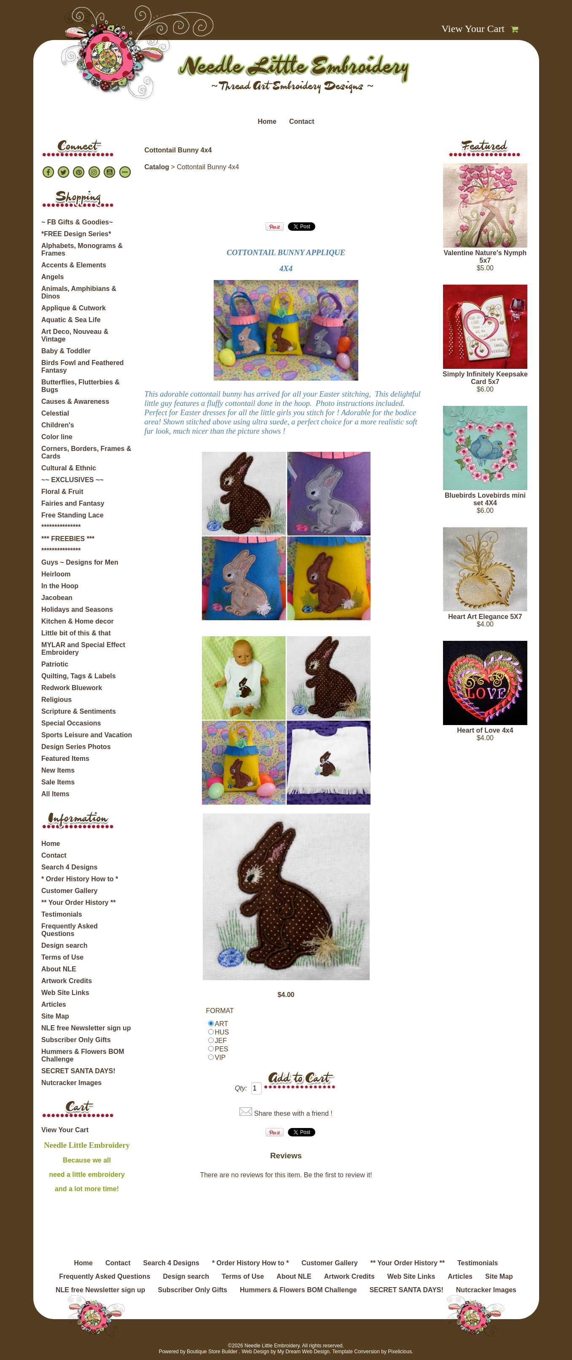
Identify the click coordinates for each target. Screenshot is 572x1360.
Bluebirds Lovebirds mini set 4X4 (485, 499)
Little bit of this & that (75, 633)
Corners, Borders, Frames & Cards (86, 452)
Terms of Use (62, 957)
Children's (57, 425)
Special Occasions (71, 723)
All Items (55, 793)
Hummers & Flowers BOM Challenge (82, 1055)
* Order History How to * (79, 879)
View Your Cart (473, 28)
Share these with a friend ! (293, 1113)
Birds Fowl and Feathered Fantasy (82, 366)
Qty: (241, 1088)
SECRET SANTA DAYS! (78, 1071)
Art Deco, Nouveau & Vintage (74, 335)
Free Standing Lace (72, 515)
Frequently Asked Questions (69, 930)
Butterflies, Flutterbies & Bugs (80, 386)
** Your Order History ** (78, 902)
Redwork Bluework (71, 687)
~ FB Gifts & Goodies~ (77, 222)
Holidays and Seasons (77, 609)
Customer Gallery (69, 890)
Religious (56, 699)
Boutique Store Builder (212, 1352)
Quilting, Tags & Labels (78, 676)
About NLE (58, 969)
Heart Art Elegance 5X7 (485, 616)
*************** (61, 527)
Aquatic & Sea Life (70, 319)
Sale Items (58, 782)
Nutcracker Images (71, 1082)
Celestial (55, 413)
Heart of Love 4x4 (485, 730)
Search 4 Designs (69, 867)
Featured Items (65, 758)
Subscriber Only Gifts (75, 1039)
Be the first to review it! (338, 1175)
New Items (58, 770)
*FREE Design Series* (76, 233)
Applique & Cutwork (73, 308)
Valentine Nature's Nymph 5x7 (485, 256)
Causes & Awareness (75, 401)
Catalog (157, 167)
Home (267, 121)
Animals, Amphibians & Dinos (78, 292)
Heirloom (55, 574)
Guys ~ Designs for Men (79, 562)
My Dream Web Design (303, 1352)
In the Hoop (59, 585)
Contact (301, 121)
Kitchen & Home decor (77, 621)
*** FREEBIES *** (67, 538)
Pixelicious (400, 1352)
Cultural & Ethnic (68, 468)
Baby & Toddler (66, 351)
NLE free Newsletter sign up (86, 1028)
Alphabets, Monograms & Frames (82, 249)
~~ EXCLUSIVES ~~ (72, 479)
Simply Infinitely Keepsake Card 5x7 (485, 378)
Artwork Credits (66, 980)
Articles (53, 1004)
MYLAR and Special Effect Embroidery (83, 648)
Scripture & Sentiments (78, 711)
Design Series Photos (76, 746)
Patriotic (54, 664)
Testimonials (61, 914)
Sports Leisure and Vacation (86, 735)
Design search (64, 945)
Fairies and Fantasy (72, 503)
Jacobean (57, 597)
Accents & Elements (73, 265)
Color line (57, 436)
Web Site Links (65, 992)
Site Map (55, 1016)
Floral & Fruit (62, 491)
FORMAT (220, 1010)
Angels (52, 276)
